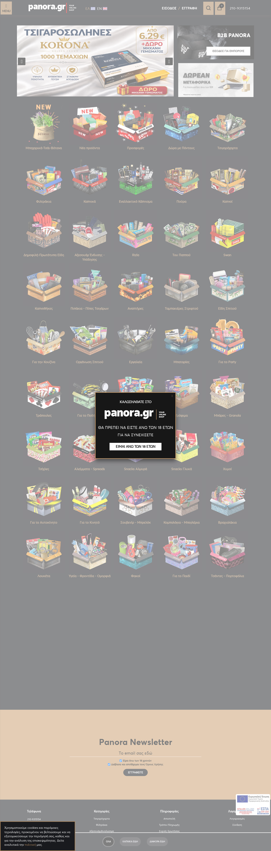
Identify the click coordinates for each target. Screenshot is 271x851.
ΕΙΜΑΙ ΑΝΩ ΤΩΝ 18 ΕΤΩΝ (135, 446)
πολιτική (30, 844)
